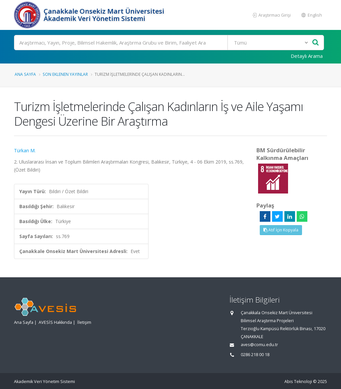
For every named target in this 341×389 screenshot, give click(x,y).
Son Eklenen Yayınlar (65, 74)
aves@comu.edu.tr (259, 344)
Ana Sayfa (25, 74)
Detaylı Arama (307, 56)
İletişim (84, 322)
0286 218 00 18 (255, 354)
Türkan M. (25, 150)
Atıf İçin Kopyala (280, 230)
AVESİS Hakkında (55, 322)
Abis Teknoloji (298, 381)
